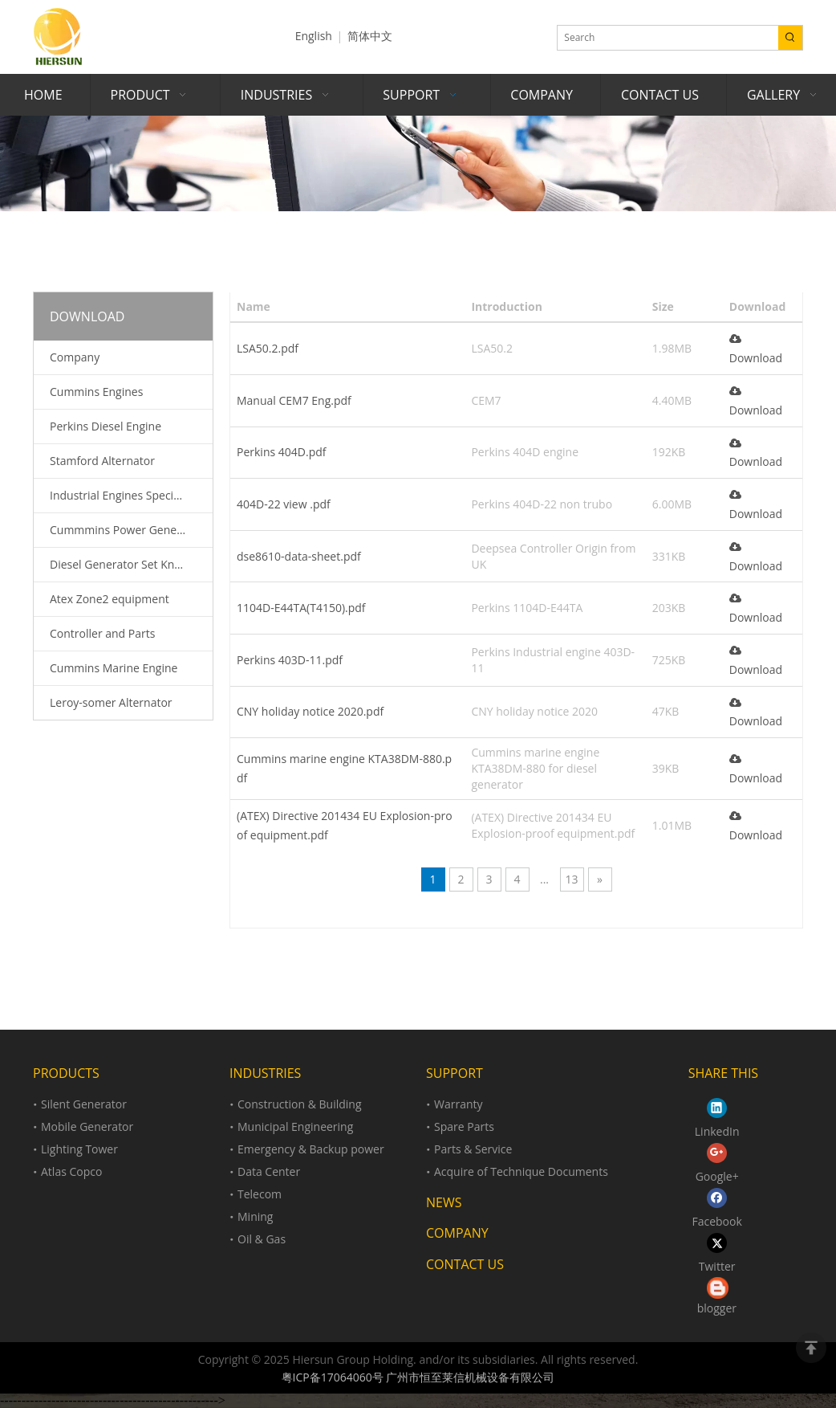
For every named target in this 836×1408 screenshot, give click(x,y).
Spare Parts (464, 1126)
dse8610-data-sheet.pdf (299, 556)
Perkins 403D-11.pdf (290, 659)
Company (74, 357)
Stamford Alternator (102, 460)
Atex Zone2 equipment (109, 598)
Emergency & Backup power (310, 1149)
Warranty (458, 1104)
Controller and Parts (102, 633)
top (811, 1347)
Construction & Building (299, 1104)
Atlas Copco (71, 1171)
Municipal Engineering (295, 1126)
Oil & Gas (261, 1239)
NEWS (443, 1202)
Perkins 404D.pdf (281, 451)
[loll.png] (717, 1288)
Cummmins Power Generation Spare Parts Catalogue (131, 529)
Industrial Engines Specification (131, 495)
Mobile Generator (87, 1126)
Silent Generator (84, 1104)
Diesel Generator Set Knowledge (131, 564)
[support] (418, 163)
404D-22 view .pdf (284, 504)
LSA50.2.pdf (267, 348)
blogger (717, 1308)
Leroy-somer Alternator (111, 702)
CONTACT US (465, 1264)
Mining (255, 1216)
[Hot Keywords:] (790, 38)
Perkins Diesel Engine (105, 426)
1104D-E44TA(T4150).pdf (301, 607)
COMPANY (457, 1233)
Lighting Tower (79, 1149)
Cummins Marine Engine (113, 667)
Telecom (259, 1194)
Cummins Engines (96, 391)
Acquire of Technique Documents (521, 1171)
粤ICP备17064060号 (333, 1377)
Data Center (268, 1171)
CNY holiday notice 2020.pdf (310, 711)
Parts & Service (473, 1149)
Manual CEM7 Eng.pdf (294, 400)
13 (571, 879)
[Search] (668, 38)
